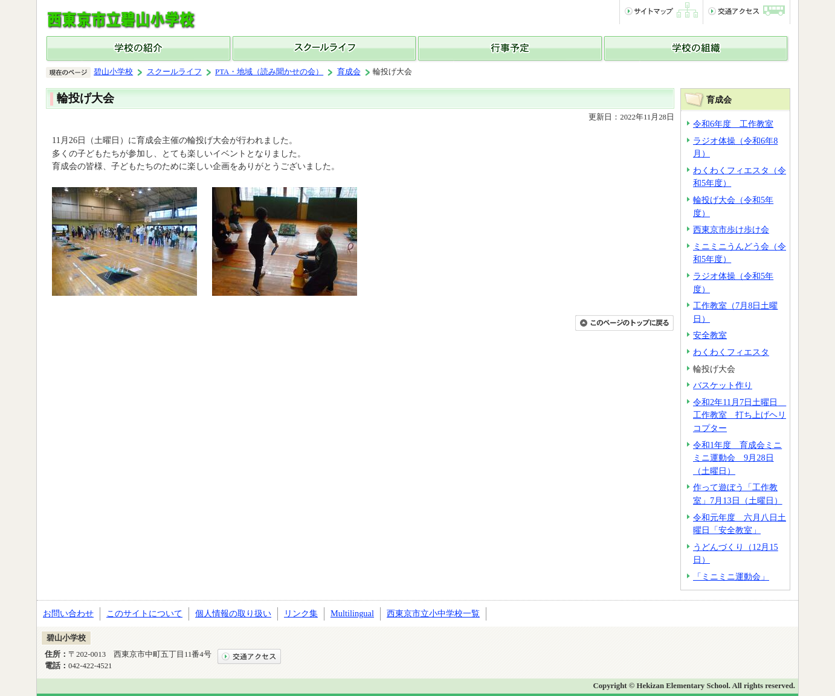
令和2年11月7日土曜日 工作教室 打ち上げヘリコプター (739, 415)
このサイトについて (144, 613)
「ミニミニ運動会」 (731, 576)
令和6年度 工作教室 (733, 124)
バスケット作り (722, 385)
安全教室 (710, 335)
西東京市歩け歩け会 (731, 229)
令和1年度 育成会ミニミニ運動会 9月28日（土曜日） (737, 458)
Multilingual (352, 613)
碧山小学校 (113, 72)
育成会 (349, 72)
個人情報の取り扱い (233, 613)
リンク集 (301, 613)
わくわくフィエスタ (731, 352)
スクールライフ (174, 72)
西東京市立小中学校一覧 (433, 613)
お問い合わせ (68, 613)
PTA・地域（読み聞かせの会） (269, 72)
